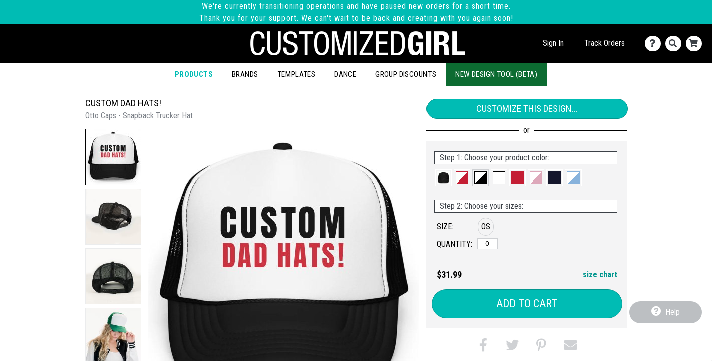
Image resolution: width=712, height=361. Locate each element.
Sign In (553, 43)
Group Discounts (405, 74)
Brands (245, 74)
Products (194, 74)
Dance (345, 74)
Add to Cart (526, 303)
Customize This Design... (527, 108)
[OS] (487, 243)
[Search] (675, 43)
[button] (113, 157)
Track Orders (604, 43)
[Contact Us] (655, 43)
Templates (296, 74)
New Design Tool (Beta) (496, 74)
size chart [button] (600, 274)
